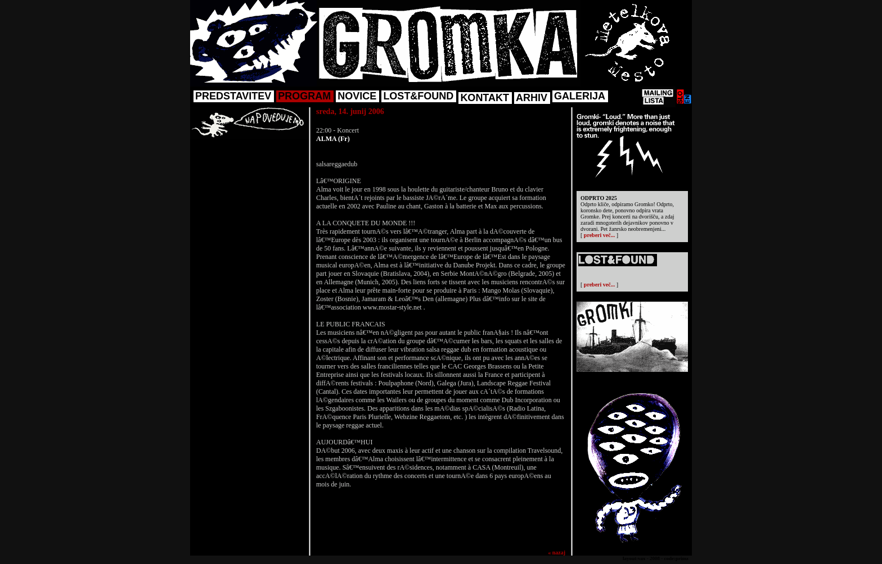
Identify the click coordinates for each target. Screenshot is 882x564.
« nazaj (556, 552)
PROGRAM (304, 96)
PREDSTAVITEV (233, 96)
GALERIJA (579, 96)
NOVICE (357, 96)
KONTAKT (484, 97)
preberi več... (599, 235)
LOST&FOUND (418, 96)
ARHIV (531, 97)
